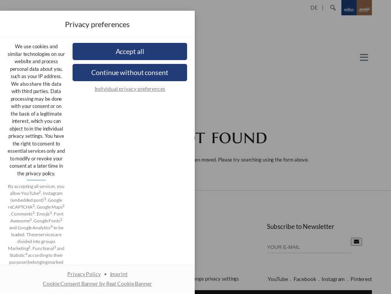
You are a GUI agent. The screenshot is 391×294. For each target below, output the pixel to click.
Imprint (217, 230)
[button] (195, 172)
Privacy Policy (182, 230)
